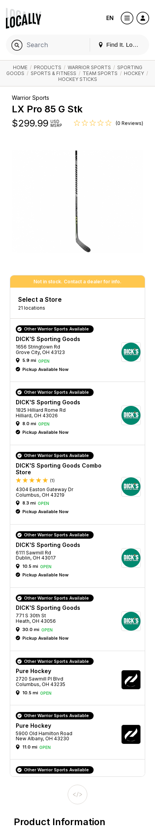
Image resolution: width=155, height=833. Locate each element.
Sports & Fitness (53, 73)
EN (110, 18)
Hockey (134, 73)
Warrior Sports (89, 67)
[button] (80, 352)
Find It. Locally (121, 44)
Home (20, 67)
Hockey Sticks (77, 79)
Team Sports (100, 73)
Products (47, 67)
